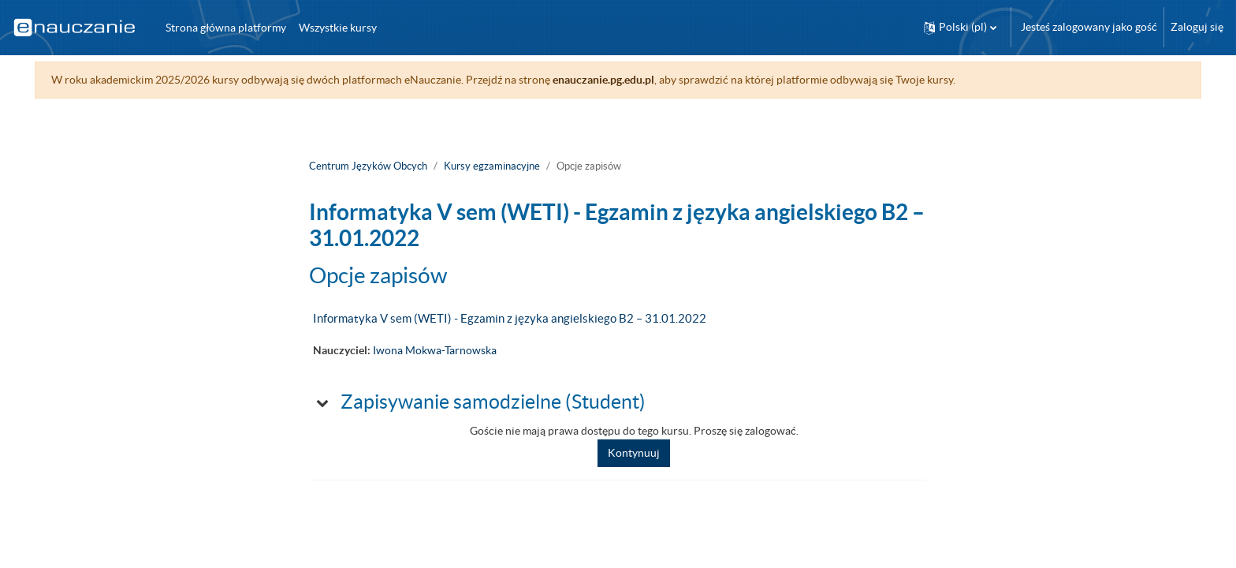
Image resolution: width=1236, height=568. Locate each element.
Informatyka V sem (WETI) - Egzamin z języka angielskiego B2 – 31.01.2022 (509, 318)
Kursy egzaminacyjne (492, 166)
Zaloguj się (1197, 27)
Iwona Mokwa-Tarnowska (435, 350)
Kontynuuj (634, 453)
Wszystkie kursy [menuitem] (338, 27)
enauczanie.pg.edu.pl (606, 79)
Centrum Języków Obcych (368, 166)
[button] (960, 27)
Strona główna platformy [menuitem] (226, 27)
